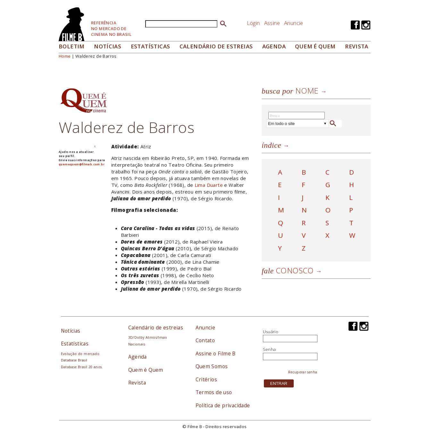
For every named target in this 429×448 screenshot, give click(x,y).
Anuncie (293, 23)
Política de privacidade (223, 405)
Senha (269, 349)
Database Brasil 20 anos (81, 367)
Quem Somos (212, 366)
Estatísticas (150, 46)
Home (65, 56)
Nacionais (136, 344)
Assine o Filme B (216, 353)
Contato (205, 340)
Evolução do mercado (80, 354)
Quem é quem (315, 46)
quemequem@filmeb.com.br (82, 164)
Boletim (72, 46)
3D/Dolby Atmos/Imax (147, 337)
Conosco (288, 270)
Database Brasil (74, 360)
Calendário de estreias (155, 327)
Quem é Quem (145, 369)
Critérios (206, 379)
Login (253, 23)
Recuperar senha (302, 372)
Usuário (271, 332)
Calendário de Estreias (216, 46)
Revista (356, 46)
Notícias (107, 46)
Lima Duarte (209, 185)
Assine (272, 23)
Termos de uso (214, 392)
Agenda (274, 46)
